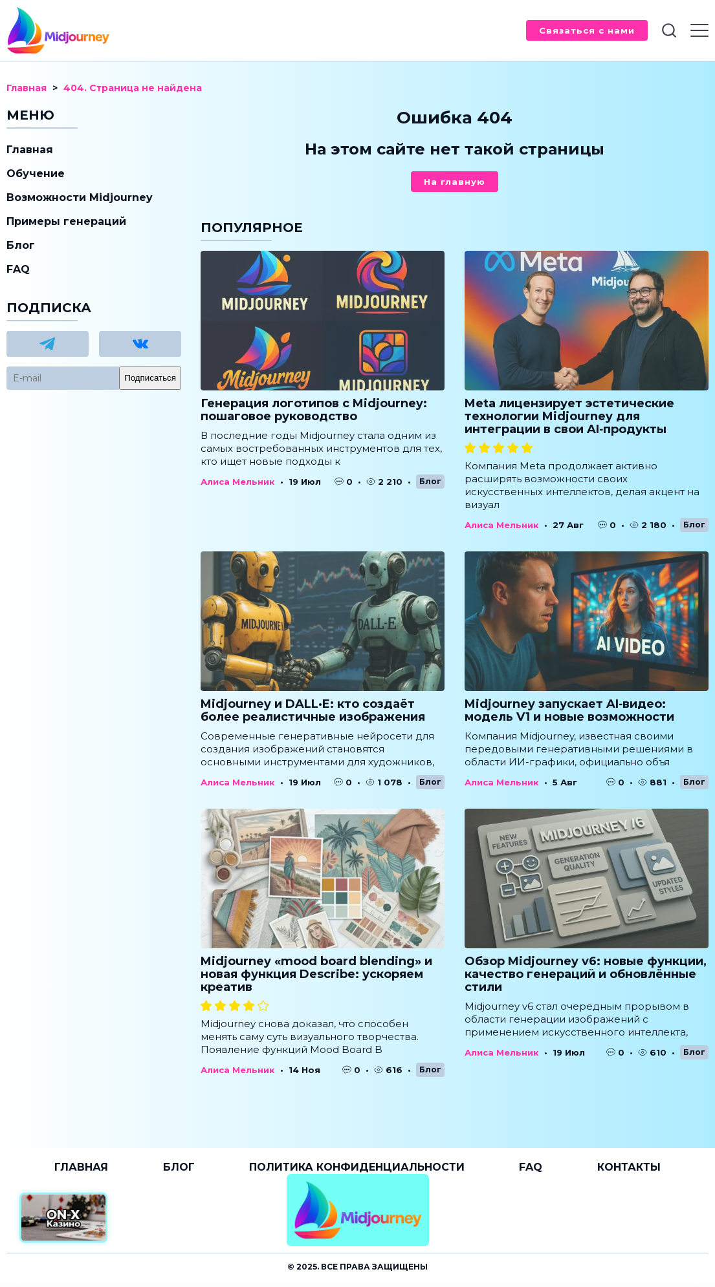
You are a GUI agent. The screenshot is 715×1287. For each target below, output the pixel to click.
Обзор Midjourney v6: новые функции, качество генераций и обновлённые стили (586, 974)
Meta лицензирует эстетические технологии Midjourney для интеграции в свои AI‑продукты (569, 416)
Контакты (629, 1167)
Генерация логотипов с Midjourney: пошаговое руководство (314, 409)
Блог (430, 481)
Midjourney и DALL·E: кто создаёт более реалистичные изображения (313, 710)
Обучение (35, 173)
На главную (454, 181)
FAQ (18, 269)
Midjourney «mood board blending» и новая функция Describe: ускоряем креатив (316, 974)
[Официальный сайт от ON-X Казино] (63, 1217)
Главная (29, 150)
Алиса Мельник (238, 481)
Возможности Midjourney (79, 197)
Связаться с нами (587, 30)
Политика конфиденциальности (357, 1167)
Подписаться (150, 378)
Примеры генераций (66, 221)
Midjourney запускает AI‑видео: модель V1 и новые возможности (569, 710)
